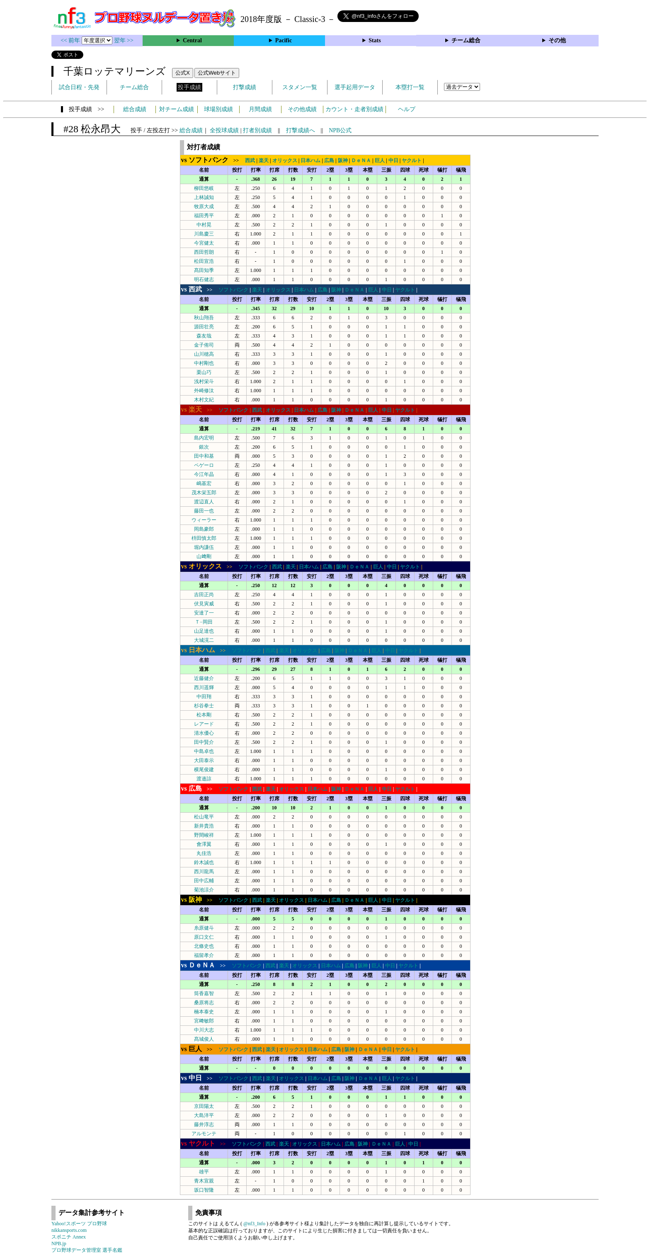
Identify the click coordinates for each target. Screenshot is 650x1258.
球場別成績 (218, 109)
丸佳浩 (203, 853)
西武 (250, 160)
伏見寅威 (204, 604)
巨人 (380, 160)
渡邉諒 (203, 779)
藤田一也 (204, 511)
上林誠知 (204, 197)
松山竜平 (204, 817)
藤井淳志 (204, 1124)
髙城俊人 (204, 1039)
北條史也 (204, 946)
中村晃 (203, 225)
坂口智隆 (204, 1190)
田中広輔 (204, 881)
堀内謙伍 (204, 547)
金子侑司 (204, 345)
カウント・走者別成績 (354, 109)
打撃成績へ (300, 130)
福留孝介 (204, 955)
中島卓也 (204, 751)
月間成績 (260, 109)
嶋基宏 (203, 483)
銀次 (204, 447)
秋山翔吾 (204, 318)
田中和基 (204, 456)
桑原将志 (204, 1002)
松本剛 (203, 715)
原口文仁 (204, 937)
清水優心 (204, 733)
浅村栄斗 (204, 381)
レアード (204, 724)
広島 (329, 160)
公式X (182, 73)
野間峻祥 (204, 835)
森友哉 (203, 336)
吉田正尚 (204, 594)
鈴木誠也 (204, 862)
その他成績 (302, 109)
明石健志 (204, 279)
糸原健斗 (204, 928)
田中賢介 (204, 742)
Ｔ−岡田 (204, 622)
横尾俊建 (204, 769)
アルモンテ (204, 1134)
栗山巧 (203, 372)
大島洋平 (204, 1115)
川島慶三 (204, 234)
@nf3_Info (254, 1223)
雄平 (204, 1172)
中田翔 (203, 696)
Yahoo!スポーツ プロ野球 (79, 1223)
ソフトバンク (233, 290)
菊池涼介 (204, 890)
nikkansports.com (69, 1230)
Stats (375, 40)
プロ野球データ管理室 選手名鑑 (86, 1250)
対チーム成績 (176, 109)
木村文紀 (204, 400)
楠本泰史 (204, 1012)
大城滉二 (204, 640)
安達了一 (204, 613)
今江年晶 (204, 474)
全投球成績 (224, 130)
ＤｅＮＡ (361, 160)
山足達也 (204, 631)
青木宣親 (204, 1181)
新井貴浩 (204, 826)
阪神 (343, 160)
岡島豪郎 (204, 529)
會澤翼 (203, 844)
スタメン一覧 (299, 87)
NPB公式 (340, 130)
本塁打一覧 (409, 87)
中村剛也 (204, 363)
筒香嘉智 (204, 993)
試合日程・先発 (79, 87)
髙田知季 (204, 270)
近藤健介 (204, 678)
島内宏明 (204, 438)
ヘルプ (406, 109)
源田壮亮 (204, 327)
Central (192, 40)
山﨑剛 (203, 556)
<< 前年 (71, 40)
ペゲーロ (204, 465)
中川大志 (204, 1030)
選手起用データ (355, 87)
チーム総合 (465, 40)
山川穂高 (204, 354)
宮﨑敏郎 (204, 1021)
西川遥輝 (204, 687)
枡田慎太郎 (204, 538)
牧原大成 (204, 206)
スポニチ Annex (68, 1237)
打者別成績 (257, 130)
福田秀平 (204, 216)
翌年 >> (123, 40)
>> (212, 160)
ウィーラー (204, 520)
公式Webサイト (217, 73)
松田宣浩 (204, 261)
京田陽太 (204, 1106)
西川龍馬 (204, 871)
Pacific (283, 40)
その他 (557, 40)
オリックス (284, 160)
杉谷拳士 (204, 706)
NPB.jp (58, 1243)
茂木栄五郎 (204, 492)
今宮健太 (204, 243)
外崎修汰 (204, 390)
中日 (393, 160)
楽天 (264, 160)
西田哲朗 (204, 252)
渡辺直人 (204, 502)
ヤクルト (412, 160)
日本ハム (310, 160)
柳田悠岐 (204, 188)
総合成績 (134, 109)
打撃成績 (244, 87)
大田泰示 (204, 760)
